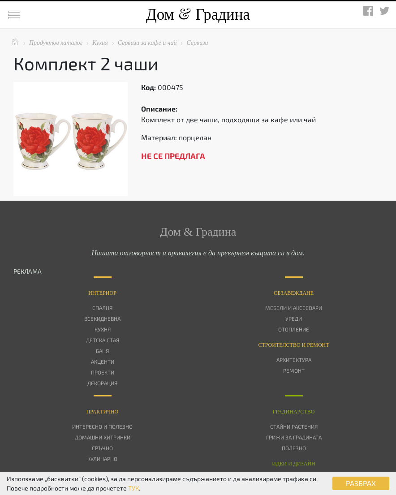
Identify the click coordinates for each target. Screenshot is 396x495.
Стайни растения (294, 426)
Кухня (103, 329)
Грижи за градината (294, 437)
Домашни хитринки (102, 437)
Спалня (102, 308)
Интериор (102, 293)
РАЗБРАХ (361, 483)
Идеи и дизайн (293, 464)
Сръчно (102, 448)
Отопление (293, 329)
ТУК (133, 488)
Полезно (294, 448)
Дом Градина (198, 14)
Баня (102, 351)
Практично (102, 412)
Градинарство (294, 412)
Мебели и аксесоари (293, 308)
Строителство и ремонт (293, 345)
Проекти (102, 372)
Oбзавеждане (294, 293)
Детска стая (102, 340)
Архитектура (293, 360)
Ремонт (294, 370)
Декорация (102, 383)
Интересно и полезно (102, 426)
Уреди (293, 318)
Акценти (102, 361)
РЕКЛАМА (27, 271)
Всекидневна (102, 318)
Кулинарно (102, 459)
